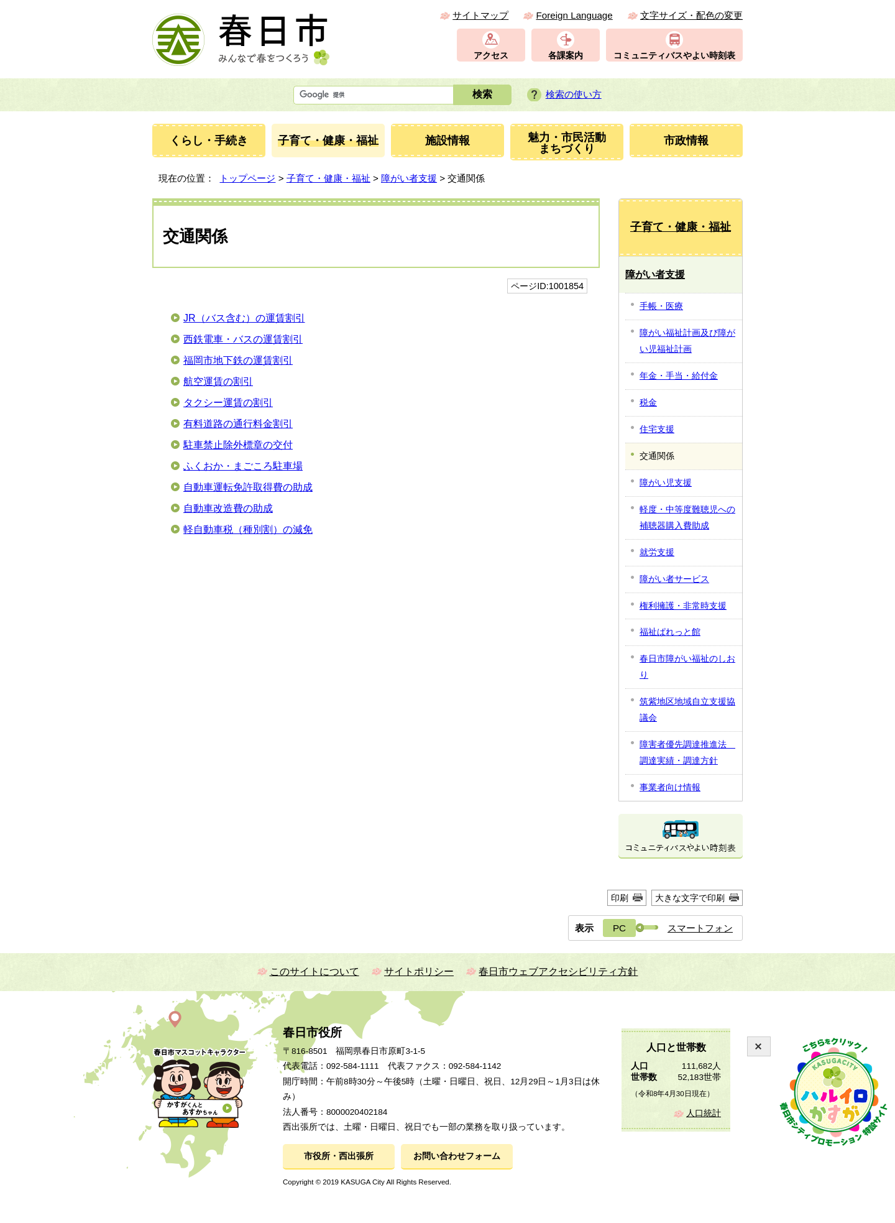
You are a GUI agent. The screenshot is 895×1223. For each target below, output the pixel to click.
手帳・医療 (661, 306)
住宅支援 (657, 429)
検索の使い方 (574, 94)
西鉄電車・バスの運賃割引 (243, 339)
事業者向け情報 (670, 787)
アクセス (491, 55)
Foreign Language (574, 15)
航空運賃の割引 (218, 381)
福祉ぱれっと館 (670, 632)
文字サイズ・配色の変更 (691, 15)
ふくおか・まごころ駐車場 (243, 466)
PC (619, 928)
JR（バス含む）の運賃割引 (244, 318)
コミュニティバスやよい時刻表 (674, 55)
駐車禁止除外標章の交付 (238, 445)
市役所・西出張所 (339, 1156)
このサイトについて (314, 971)
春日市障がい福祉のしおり (687, 666)
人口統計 (703, 1113)
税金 (648, 402)
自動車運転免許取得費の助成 (248, 487)
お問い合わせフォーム (456, 1156)
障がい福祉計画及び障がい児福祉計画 (687, 341)
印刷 (619, 898)
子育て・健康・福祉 (328, 178)
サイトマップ (480, 15)
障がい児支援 (666, 482)
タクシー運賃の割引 (228, 402)
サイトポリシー (419, 971)
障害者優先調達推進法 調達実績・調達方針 (687, 752)
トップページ (247, 178)
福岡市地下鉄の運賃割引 (238, 360)
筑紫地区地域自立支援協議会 (687, 709)
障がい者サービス (674, 579)
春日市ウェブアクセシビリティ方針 (558, 971)
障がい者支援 (409, 178)
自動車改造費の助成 (228, 508)
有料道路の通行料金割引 (238, 423)
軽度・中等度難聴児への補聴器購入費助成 (687, 517)
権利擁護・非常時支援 (683, 606)
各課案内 (565, 55)
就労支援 (657, 552)
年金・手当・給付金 (679, 376)
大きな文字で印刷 (690, 898)
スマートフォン (700, 928)
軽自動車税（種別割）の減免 (248, 529)
